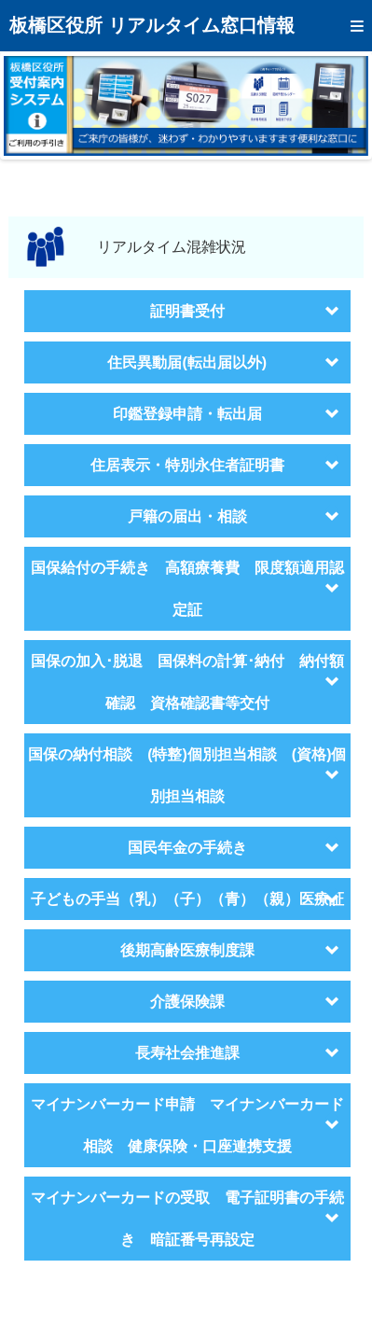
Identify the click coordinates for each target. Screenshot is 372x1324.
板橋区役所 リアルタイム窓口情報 (152, 25)
